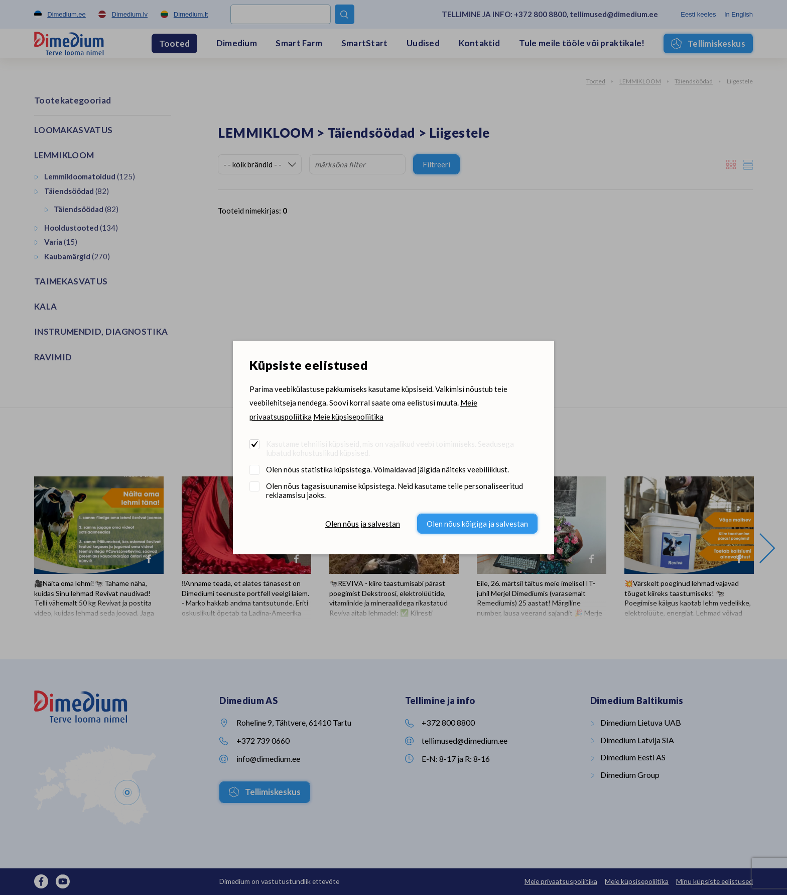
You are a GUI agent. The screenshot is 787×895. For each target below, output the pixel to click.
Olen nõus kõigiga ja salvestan (477, 523)
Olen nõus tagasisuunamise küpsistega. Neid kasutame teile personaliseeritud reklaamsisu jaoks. (394, 490)
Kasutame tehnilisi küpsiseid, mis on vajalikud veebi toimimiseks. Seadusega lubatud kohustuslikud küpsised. (390, 448)
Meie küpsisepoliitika (348, 416)
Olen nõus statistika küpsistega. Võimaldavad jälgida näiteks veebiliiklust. (387, 469)
